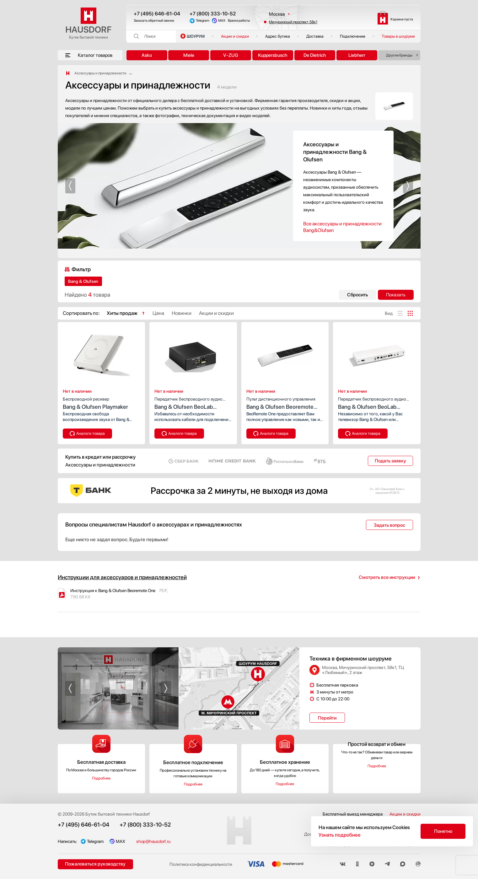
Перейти (327, 718)
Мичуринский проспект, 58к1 (293, 22)
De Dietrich (314, 55)
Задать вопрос (389, 525)
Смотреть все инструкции (387, 577)
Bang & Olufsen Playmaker (101, 402)
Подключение (352, 36)
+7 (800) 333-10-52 (213, 14)
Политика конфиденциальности (200, 864)
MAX (221, 21)
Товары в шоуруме (398, 36)
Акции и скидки (235, 36)
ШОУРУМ (196, 36)
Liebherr (356, 55)
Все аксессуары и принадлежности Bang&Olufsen (342, 227)
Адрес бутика (277, 36)
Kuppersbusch (272, 55)
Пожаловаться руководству (95, 864)
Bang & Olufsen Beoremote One (285, 403)
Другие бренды (399, 55)
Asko (147, 55)
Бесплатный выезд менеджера (353, 814)
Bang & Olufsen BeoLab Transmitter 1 (377, 403)
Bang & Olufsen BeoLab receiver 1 (193, 403)
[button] (70, 185)
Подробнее (101, 778)
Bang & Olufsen (83, 281)
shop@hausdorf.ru (153, 841)
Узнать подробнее (340, 835)
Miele (188, 55)
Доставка (315, 36)
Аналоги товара (90, 433)
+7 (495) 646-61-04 (157, 14)
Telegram (202, 21)
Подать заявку (390, 461)
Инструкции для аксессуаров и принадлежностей (122, 577)
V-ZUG (230, 55)
